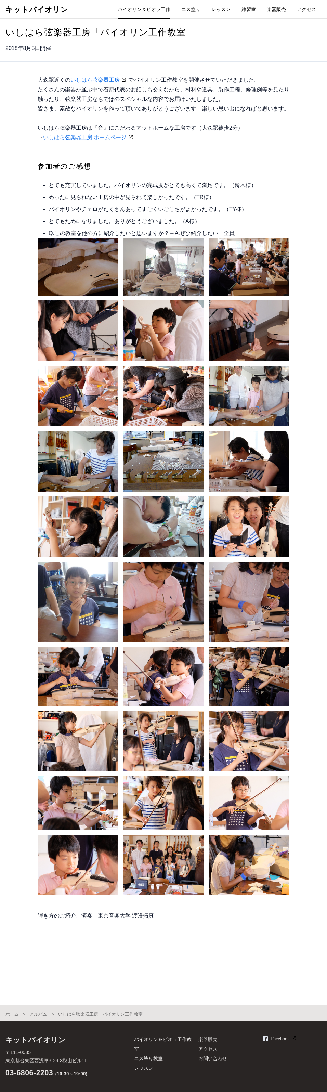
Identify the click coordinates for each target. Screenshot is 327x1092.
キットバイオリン (36, 9)
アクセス (306, 9)
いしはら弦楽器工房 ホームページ (85, 137)
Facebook (280, 1038)
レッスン (221, 9)
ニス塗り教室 (148, 1058)
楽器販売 (276, 9)
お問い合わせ (212, 1058)
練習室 (248, 9)
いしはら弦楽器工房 (95, 80)
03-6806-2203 (29, 1073)
